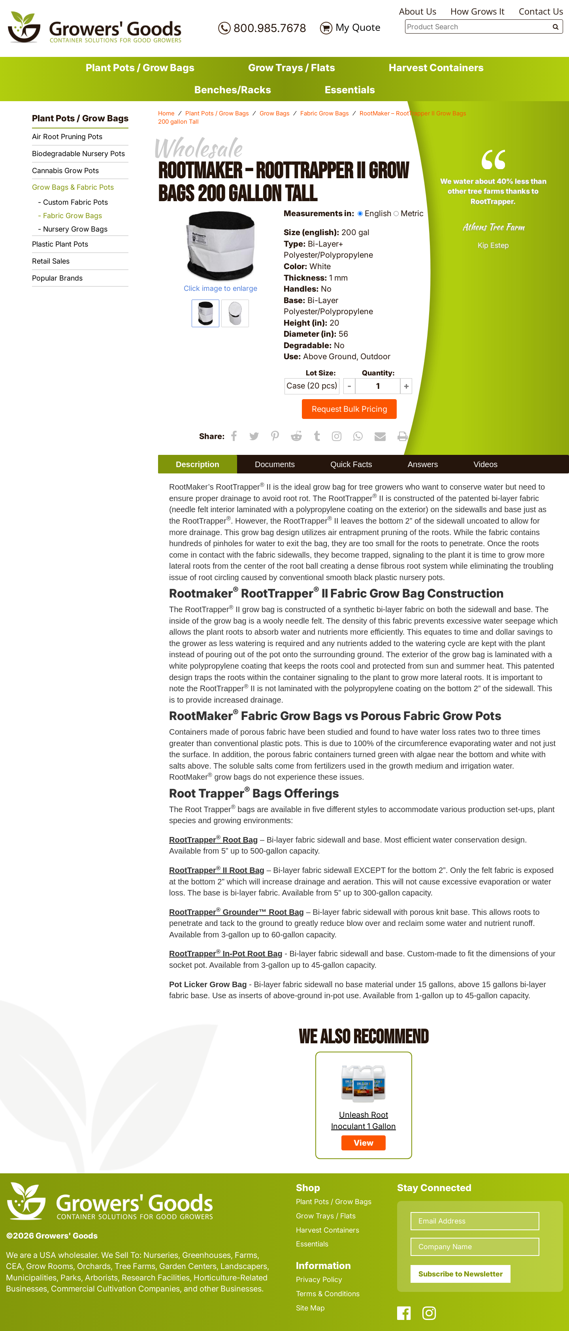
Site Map (310, 1308)
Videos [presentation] (485, 464)
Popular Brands (57, 278)
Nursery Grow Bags (75, 229)
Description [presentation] (197, 464)
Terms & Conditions (328, 1294)
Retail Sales (51, 261)
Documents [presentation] (275, 464)
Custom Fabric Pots (75, 202)
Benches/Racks (232, 90)
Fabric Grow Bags (324, 113)
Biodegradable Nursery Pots (78, 153)
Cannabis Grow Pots (65, 170)
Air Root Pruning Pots (67, 136)
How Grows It (477, 11)
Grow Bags (275, 113)
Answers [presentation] (423, 464)
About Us (417, 11)
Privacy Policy (319, 1279)
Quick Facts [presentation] (351, 464)
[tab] (197, 464)
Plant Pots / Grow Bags (140, 68)
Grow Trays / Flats (291, 68)
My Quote (358, 27)
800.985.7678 (270, 28)
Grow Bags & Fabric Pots (73, 187)
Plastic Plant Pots (60, 244)
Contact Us (541, 11)
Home (166, 113)
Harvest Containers (436, 68)
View (363, 1143)
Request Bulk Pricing (349, 409)
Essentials (350, 90)
